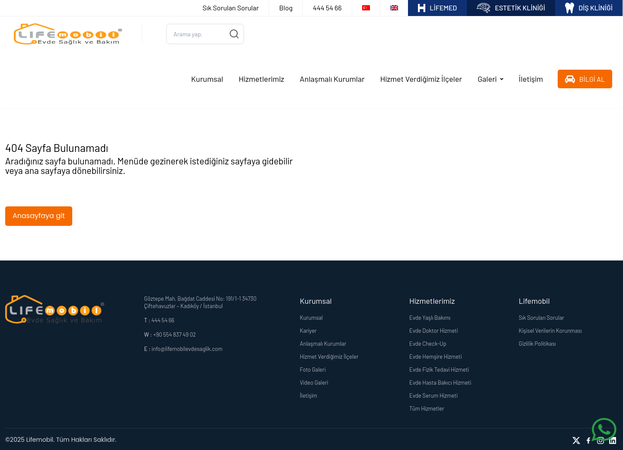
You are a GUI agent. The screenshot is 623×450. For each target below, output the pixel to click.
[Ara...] (205, 33)
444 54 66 (327, 7)
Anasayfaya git (39, 214)
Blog (285, 7)
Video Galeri (314, 381)
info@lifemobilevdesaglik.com (186, 347)
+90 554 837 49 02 (174, 333)
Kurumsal (207, 78)
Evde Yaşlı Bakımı (429, 316)
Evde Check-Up (427, 342)
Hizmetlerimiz (261, 78)
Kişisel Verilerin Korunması (550, 329)
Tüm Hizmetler (426, 407)
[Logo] (68, 33)
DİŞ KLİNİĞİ (589, 8)
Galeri (487, 78)
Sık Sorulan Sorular (230, 7)
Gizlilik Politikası (537, 342)
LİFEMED (437, 7)
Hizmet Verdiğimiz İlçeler (421, 78)
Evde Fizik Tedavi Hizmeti (439, 368)
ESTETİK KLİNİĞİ (511, 8)
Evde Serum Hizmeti (433, 394)
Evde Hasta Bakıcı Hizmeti (440, 381)
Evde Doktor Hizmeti (433, 329)
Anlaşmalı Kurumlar (332, 78)
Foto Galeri (313, 368)
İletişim (531, 78)
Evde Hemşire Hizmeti (435, 355)
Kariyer (308, 329)
